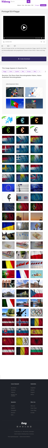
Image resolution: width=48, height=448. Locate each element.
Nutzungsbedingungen (13, 438)
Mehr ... (13, 417)
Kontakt (32, 414)
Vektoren (19, 5)
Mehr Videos (27, 5)
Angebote (33, 389)
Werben (33, 392)
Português (13, 412)
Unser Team (34, 410)
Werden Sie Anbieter (14, 397)
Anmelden (43, 5)
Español (13, 410)
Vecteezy (13, 392)
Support (33, 394)
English (13, 408)
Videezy (13, 394)
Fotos (23, 5)
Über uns (33, 408)
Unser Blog (33, 412)
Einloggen (37, 5)
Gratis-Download (25, 59)
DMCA (32, 396)
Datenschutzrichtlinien (25, 438)
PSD (32, 5)
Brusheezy (13, 389)
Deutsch (13, 414)
